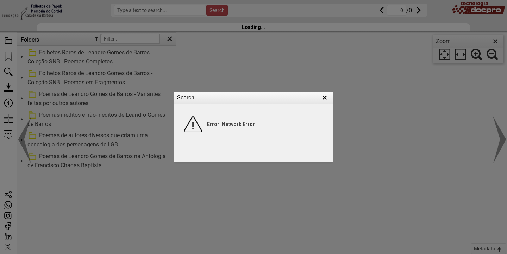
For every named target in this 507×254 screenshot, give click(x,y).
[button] (324, 97)
